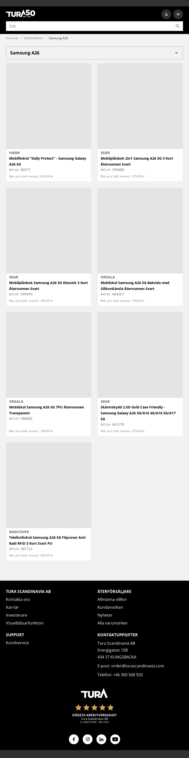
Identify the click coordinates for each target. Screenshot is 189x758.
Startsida (12, 38)
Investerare (16, 615)
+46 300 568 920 (128, 674)
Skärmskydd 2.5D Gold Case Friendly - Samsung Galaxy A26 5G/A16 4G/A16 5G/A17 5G (138, 413)
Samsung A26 (94, 53)
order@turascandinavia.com (137, 666)
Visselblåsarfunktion (25, 623)
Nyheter (104, 615)
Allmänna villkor (112, 599)
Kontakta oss (18, 599)
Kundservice (17, 642)
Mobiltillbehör (33, 38)
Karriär (12, 607)
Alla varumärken (112, 623)
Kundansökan (110, 607)
